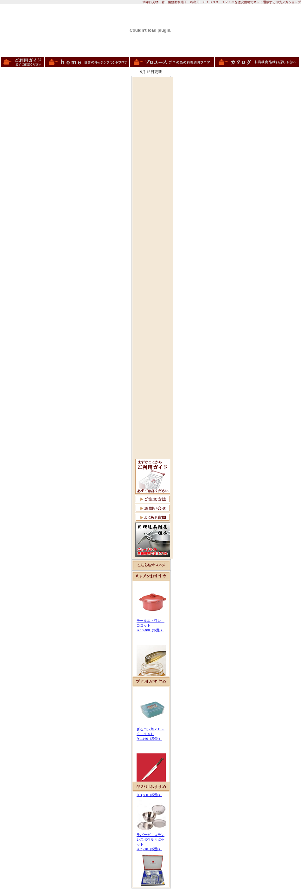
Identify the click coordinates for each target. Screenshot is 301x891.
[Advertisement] (153, 173)
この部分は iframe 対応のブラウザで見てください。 (151, 628)
